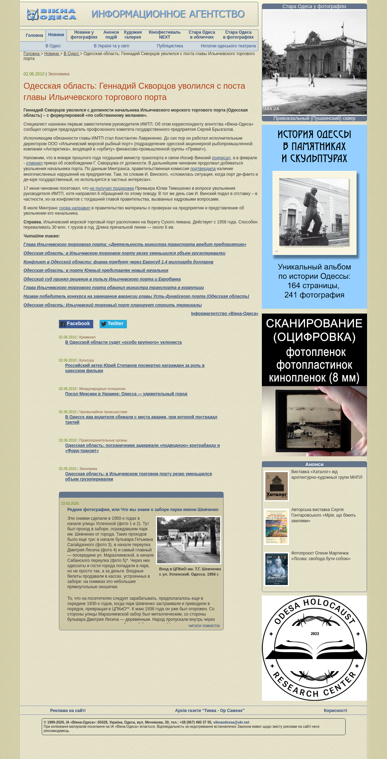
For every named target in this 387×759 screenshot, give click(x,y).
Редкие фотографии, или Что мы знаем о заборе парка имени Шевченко (142, 509)
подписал (221, 157)
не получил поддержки (112, 188)
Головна (34, 35)
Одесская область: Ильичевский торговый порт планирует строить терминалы (112, 305)
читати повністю (204, 625)
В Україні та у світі (111, 45)
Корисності (335, 710)
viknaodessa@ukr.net (231, 722)
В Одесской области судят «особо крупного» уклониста (123, 342)
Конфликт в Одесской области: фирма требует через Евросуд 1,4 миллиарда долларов (118, 262)
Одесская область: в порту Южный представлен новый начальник (95, 270)
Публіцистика (170, 45)
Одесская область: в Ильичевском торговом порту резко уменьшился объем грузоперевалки (124, 253)
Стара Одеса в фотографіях (238, 35)
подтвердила (203, 168)
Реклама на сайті (68, 710)
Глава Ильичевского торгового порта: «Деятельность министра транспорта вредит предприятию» (134, 244)
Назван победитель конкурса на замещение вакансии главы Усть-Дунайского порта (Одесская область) (136, 296)
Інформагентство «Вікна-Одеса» (224, 313)
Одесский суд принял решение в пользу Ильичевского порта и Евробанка (102, 279)
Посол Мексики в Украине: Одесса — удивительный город (126, 393)
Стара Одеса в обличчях (202, 35)
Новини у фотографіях (83, 35)
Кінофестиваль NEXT (165, 35)
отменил (34, 163)
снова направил (74, 208)
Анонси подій (111, 35)
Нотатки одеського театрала (228, 45)
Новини (56, 34)
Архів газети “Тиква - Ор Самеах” (210, 710)
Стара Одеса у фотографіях (315, 6)
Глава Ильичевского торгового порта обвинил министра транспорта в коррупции (113, 287)
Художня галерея (133, 35)
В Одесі (53, 45)
